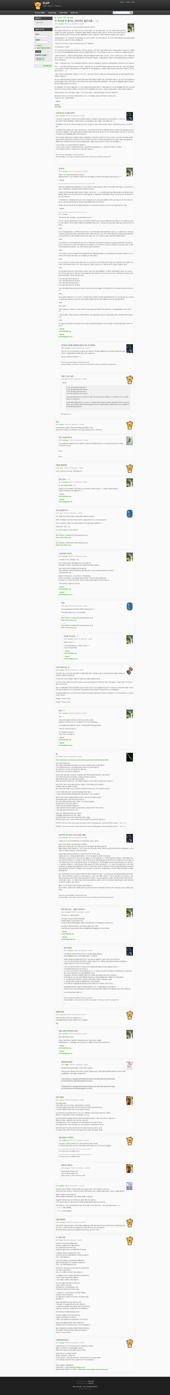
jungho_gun (65, 1140)
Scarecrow (63, 1014)
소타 (66, 379)
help (133, 2)
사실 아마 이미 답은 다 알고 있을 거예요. (72, 835)
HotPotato (65, 440)
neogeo (62, 670)
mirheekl (62, 116)
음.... (58, 754)
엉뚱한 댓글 (60, 1012)
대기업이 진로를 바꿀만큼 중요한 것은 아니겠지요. (78, 345)
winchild (61, 24)
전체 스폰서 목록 (77, 1387)
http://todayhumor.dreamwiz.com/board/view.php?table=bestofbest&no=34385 (82, 760)
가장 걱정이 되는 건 (62, 667)
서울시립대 (91, 1381)
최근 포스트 (40, 22)
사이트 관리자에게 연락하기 (90, 1387)
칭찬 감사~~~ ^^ (64, 479)
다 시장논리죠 (60, 1237)
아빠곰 (66, 1065)
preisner (62, 1100)
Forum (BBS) (40, 12)
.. (56, 1183)
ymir (61, 756)
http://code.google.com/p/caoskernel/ (95, 1369)
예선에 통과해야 (66, 1062)
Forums (59, 18)
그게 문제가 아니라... (66, 553)
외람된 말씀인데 (61, 465)
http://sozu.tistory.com (63, 537)
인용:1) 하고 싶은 (67, 376)
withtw (62, 424)
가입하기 (39, 45)
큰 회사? (61, 168)
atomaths (62, 1222)
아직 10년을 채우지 (65, 437)
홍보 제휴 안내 (47, 66)
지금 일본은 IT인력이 (66, 1137)
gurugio (62, 1343)
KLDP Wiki (63, 12)
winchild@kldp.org (65, 331)
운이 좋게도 (68, 948)
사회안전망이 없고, (62, 1340)
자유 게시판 (70, 18)
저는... (58, 421)
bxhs (61, 1240)
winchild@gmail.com (65, 337)
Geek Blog (52, 12)
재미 (64, 18)
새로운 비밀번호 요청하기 (44, 48)
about (122, 2)
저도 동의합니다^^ (62, 510)
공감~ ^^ (62, 710)
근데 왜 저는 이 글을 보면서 (65, 113)
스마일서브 (91, 1383)
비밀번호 (38, 40)
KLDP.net (74, 12)
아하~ (63, 603)
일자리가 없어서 (66, 1165)
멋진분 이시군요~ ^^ (71, 636)
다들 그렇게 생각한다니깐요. (68, 1031)
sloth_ (61, 468)
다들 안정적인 (60, 1219)
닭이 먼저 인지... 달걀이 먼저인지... (73, 909)
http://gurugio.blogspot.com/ (75, 1367)
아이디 (37, 34)
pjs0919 (62, 1186)
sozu (61, 513)
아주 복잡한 (60, 1097)
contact (127, 2)
